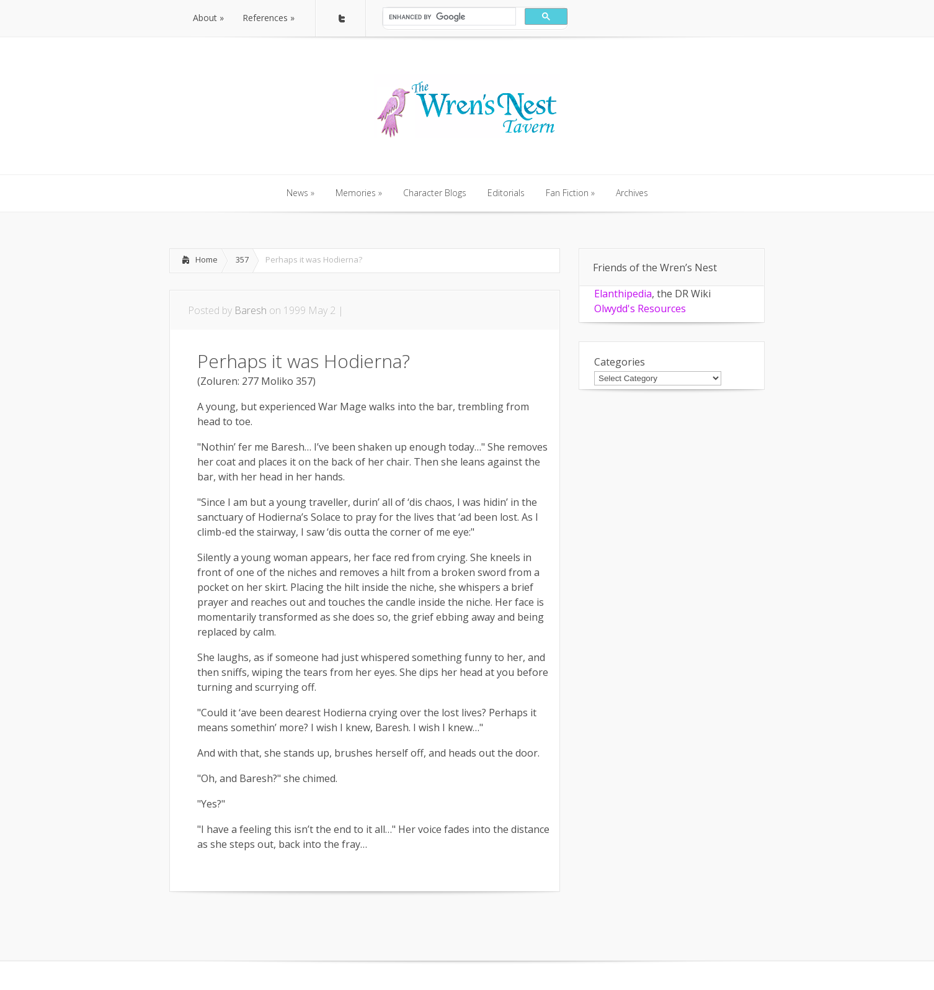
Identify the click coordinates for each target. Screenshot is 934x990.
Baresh (250, 310)
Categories (619, 362)
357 (242, 259)
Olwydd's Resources (640, 308)
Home (206, 259)
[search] (448, 16)
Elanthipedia (623, 293)
